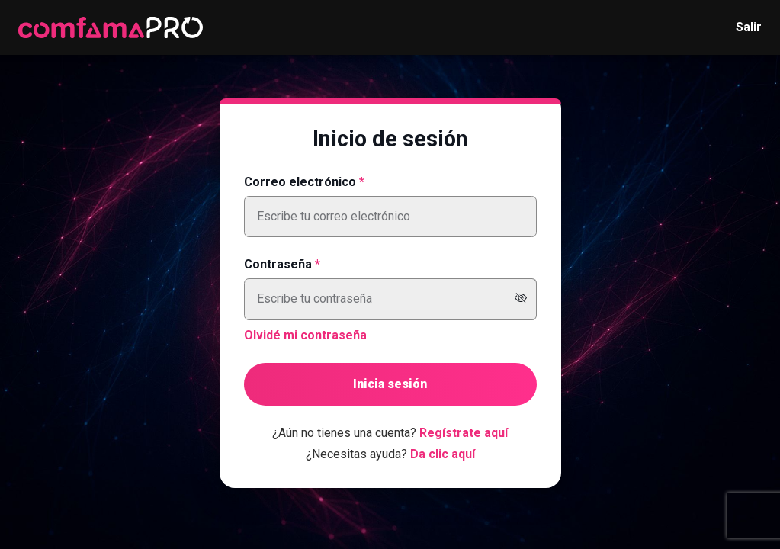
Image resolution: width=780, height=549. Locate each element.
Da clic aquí (442, 454)
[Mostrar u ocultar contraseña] (521, 299)
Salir (749, 27)
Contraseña (278, 264)
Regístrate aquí (463, 432)
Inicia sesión (390, 384)
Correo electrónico (300, 182)
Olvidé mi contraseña (305, 335)
